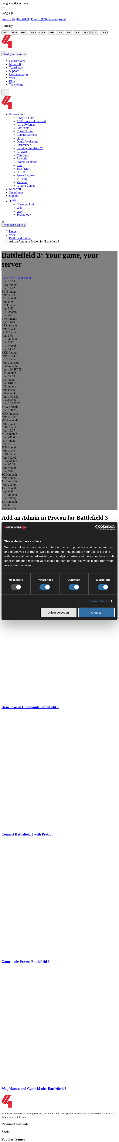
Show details (98, 601)
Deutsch (6, 19)
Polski (62, 19)
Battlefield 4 (24, 128)
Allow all (96, 612)
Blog (12, 81)
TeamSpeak (16, 67)
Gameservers (17, 60)
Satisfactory (24, 168)
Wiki (12, 77)
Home (12, 231)
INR (68, 32)
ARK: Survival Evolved (31, 121)
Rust (19, 165)
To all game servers (14, 54)
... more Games (26, 185)
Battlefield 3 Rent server (16, 278)
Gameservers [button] (17, 114)
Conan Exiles (25, 131)
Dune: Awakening (27, 141)
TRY (103, 32)
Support (14, 70)
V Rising (22, 178)
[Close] (3, 7)
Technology (16, 84)
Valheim (22, 182)
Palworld (22, 158)
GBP (23, 32)
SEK (85, 32)
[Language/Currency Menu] (3, 222)
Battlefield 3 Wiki (20, 238)
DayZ (20, 138)
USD (5, 32)
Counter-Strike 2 (27, 134)
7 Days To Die (25, 117)
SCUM (21, 172)
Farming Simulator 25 (30, 148)
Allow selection (58, 612)
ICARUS (22, 151)
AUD (33, 32)
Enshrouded (24, 144)
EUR (14, 32)
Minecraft (15, 64)
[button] (13, 201)
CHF (51, 32)
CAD (42, 32)
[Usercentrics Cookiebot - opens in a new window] (98, 527)
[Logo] (60, 47)
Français (53, 19)
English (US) (39, 19)
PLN (77, 32)
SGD (94, 32)
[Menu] (5, 92)
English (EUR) (21, 19)
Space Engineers (27, 175)
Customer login (18, 74)
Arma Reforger (26, 124)
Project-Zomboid (27, 161)
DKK (60, 32)
